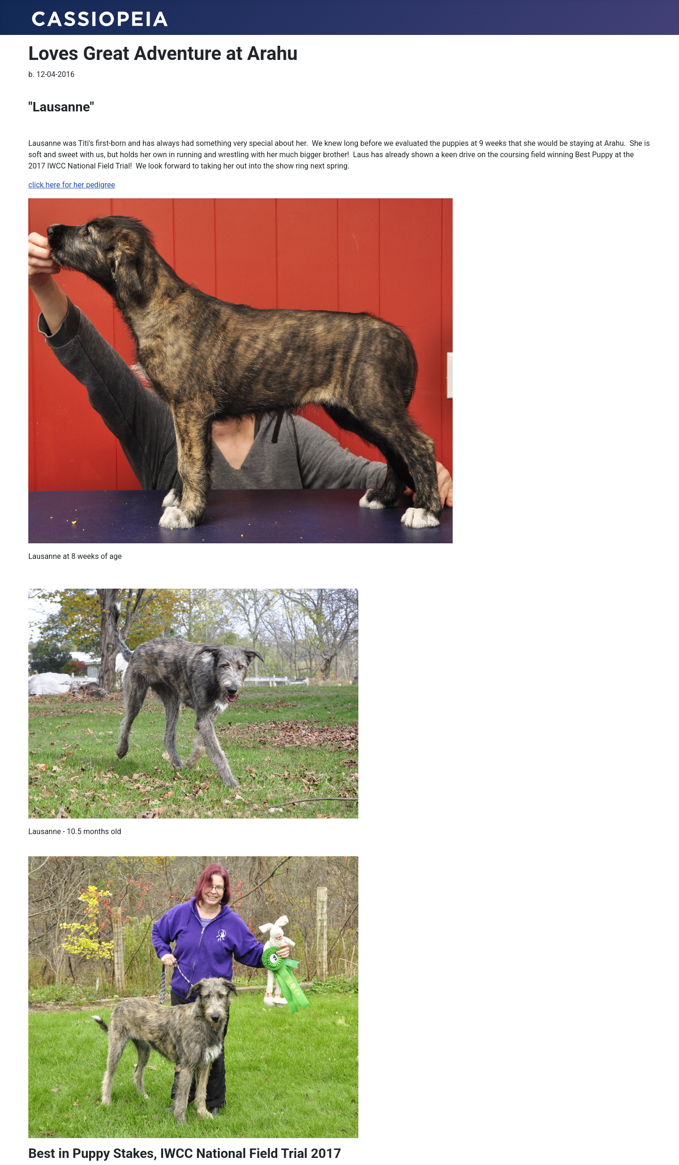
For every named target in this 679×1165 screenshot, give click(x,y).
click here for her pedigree (71, 184)
